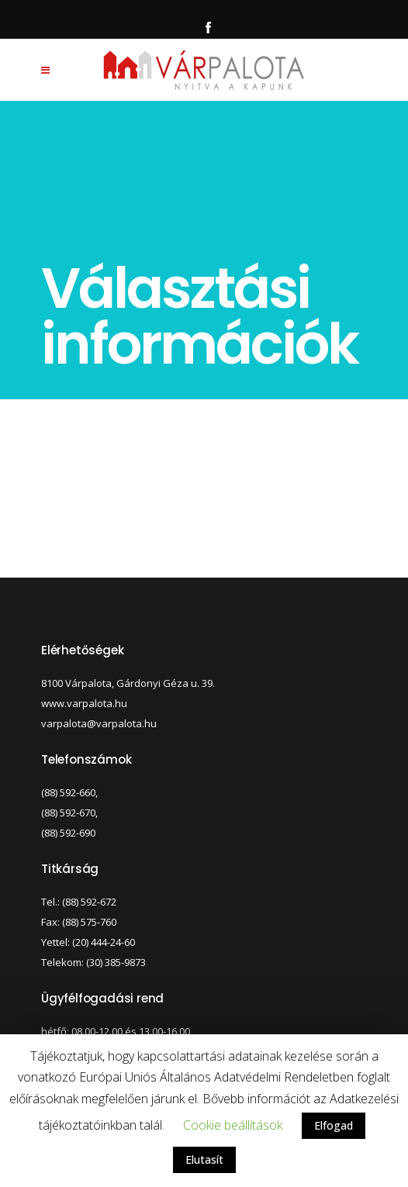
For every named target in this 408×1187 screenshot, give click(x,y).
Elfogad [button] (333, 1125)
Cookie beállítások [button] (232, 1125)
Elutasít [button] (204, 1159)
